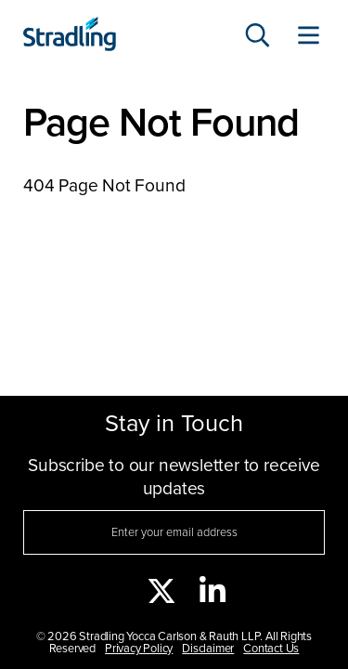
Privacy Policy (139, 648)
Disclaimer (208, 648)
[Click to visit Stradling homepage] (69, 37)
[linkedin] (213, 592)
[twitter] (161, 592)
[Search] (257, 37)
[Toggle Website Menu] (308, 37)
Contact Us (271, 648)
